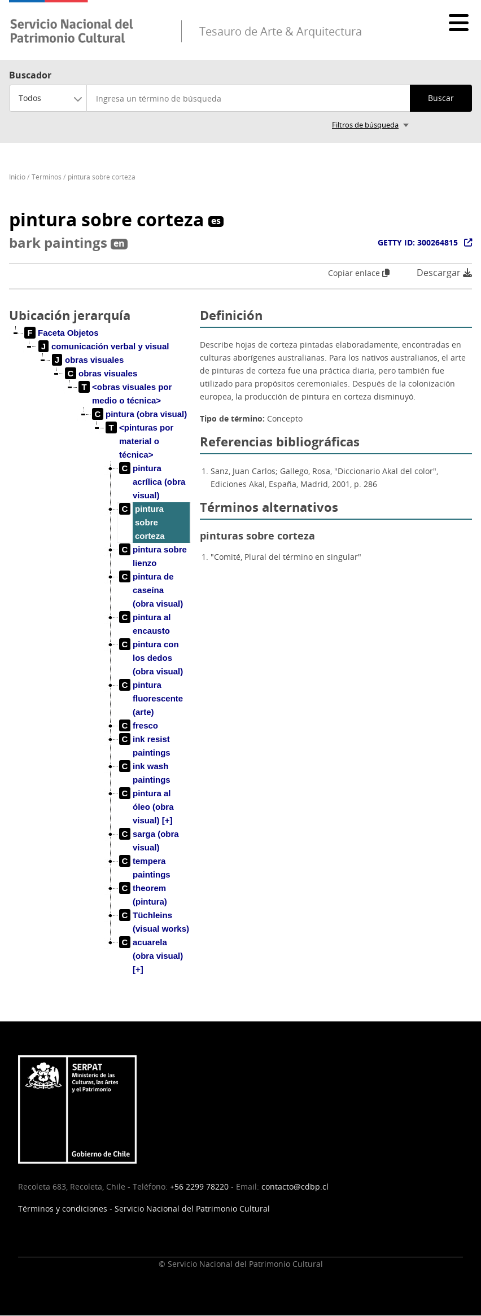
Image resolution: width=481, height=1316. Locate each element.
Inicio (17, 177)
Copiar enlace (359, 272)
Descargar (444, 272)
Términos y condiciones (62, 1208)
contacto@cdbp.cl (295, 1186)
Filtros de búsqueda (365, 125)
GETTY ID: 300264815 (418, 242)
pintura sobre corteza (101, 177)
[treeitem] (62, 333)
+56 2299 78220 (199, 1186)
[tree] (100, 660)
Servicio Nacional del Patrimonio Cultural (192, 1208)
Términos (47, 177)
